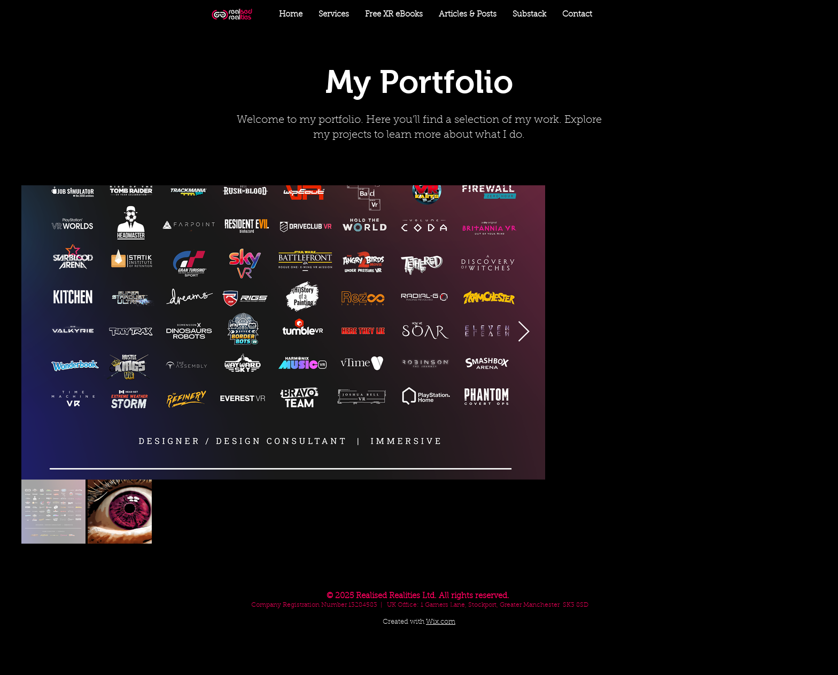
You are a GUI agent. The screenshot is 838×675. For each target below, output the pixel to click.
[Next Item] (523, 333)
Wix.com (440, 621)
